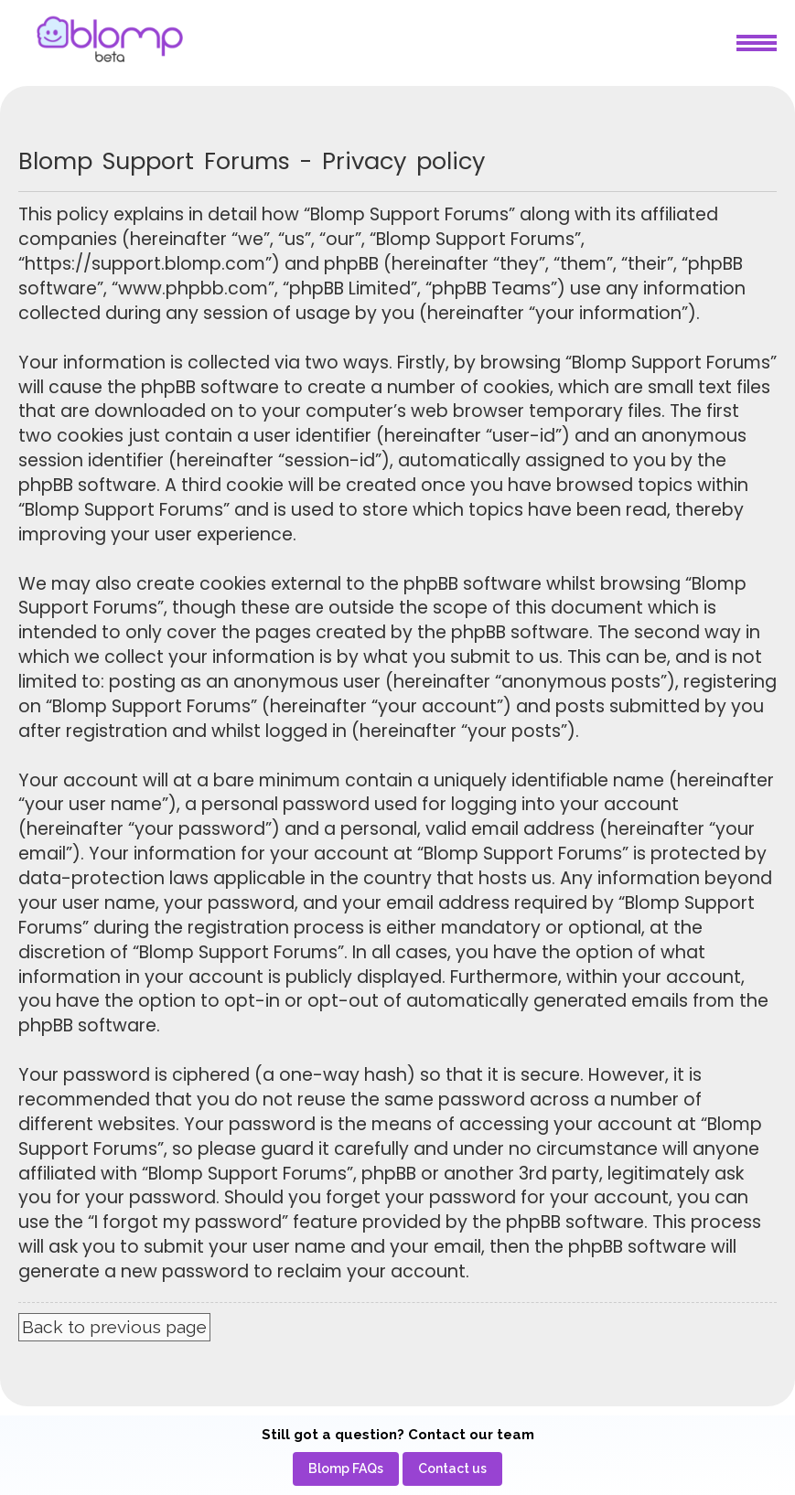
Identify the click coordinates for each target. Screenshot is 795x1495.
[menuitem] (346, 1469)
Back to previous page (114, 1327)
